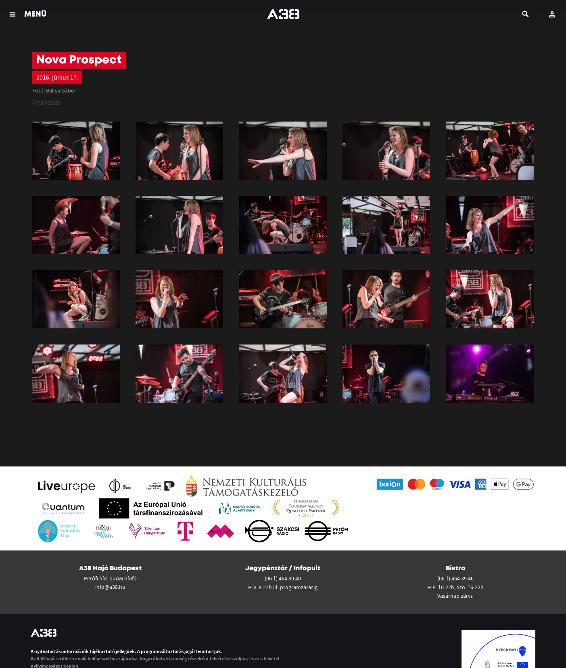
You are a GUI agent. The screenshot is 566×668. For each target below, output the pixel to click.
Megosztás (46, 102)
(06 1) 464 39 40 (283, 578)
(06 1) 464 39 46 (455, 578)
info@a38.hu (110, 586)
